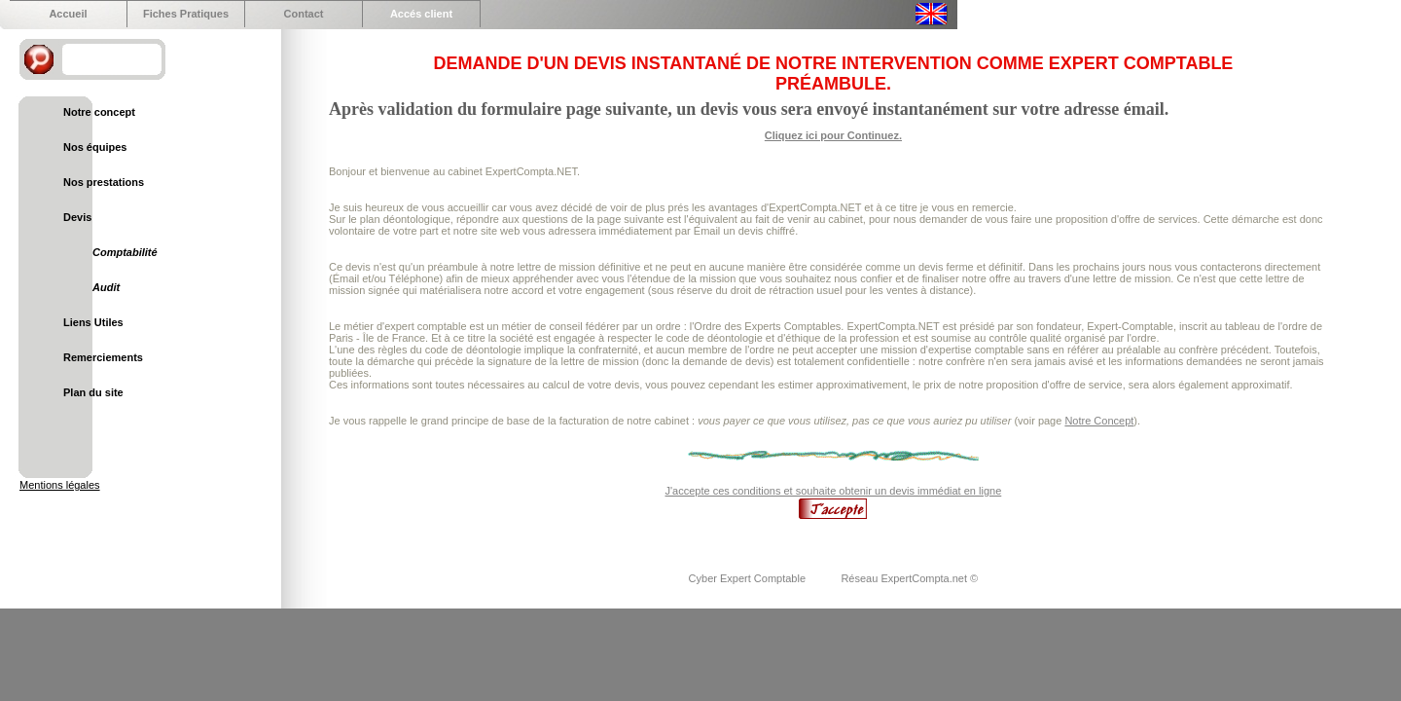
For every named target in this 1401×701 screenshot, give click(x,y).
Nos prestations (103, 182)
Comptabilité (125, 252)
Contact (304, 13)
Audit (106, 287)
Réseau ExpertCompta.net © (909, 578)
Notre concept (99, 112)
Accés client (421, 13)
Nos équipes (94, 147)
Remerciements (103, 357)
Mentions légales (59, 485)
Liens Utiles (93, 322)
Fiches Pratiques (186, 13)
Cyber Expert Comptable (749, 578)
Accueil (68, 13)
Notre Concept (1098, 420)
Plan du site (93, 392)
